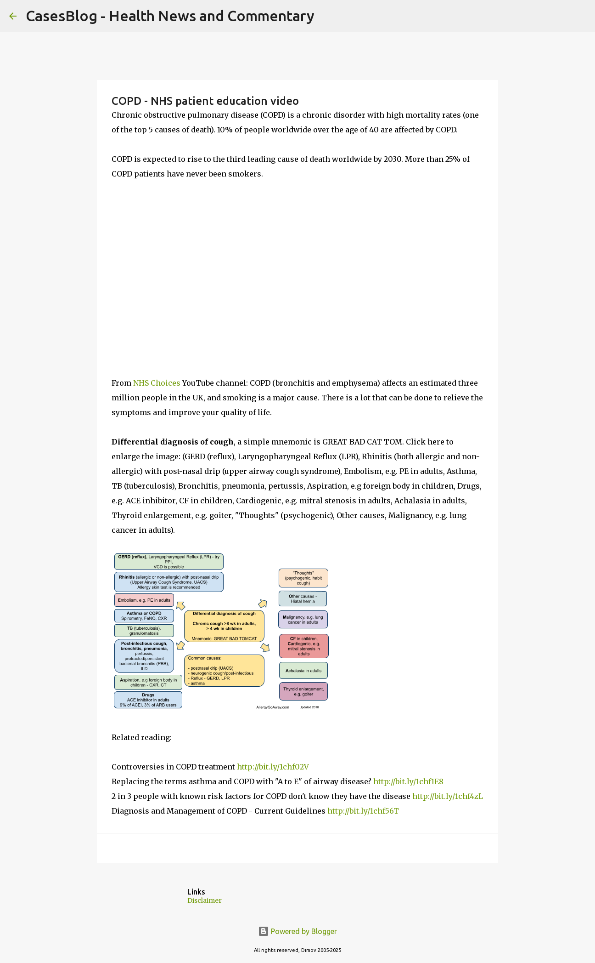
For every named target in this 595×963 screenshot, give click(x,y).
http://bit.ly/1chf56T (363, 810)
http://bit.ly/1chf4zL (447, 796)
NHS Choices (156, 382)
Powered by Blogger (297, 931)
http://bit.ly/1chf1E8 (408, 781)
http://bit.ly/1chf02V (273, 766)
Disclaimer (204, 900)
